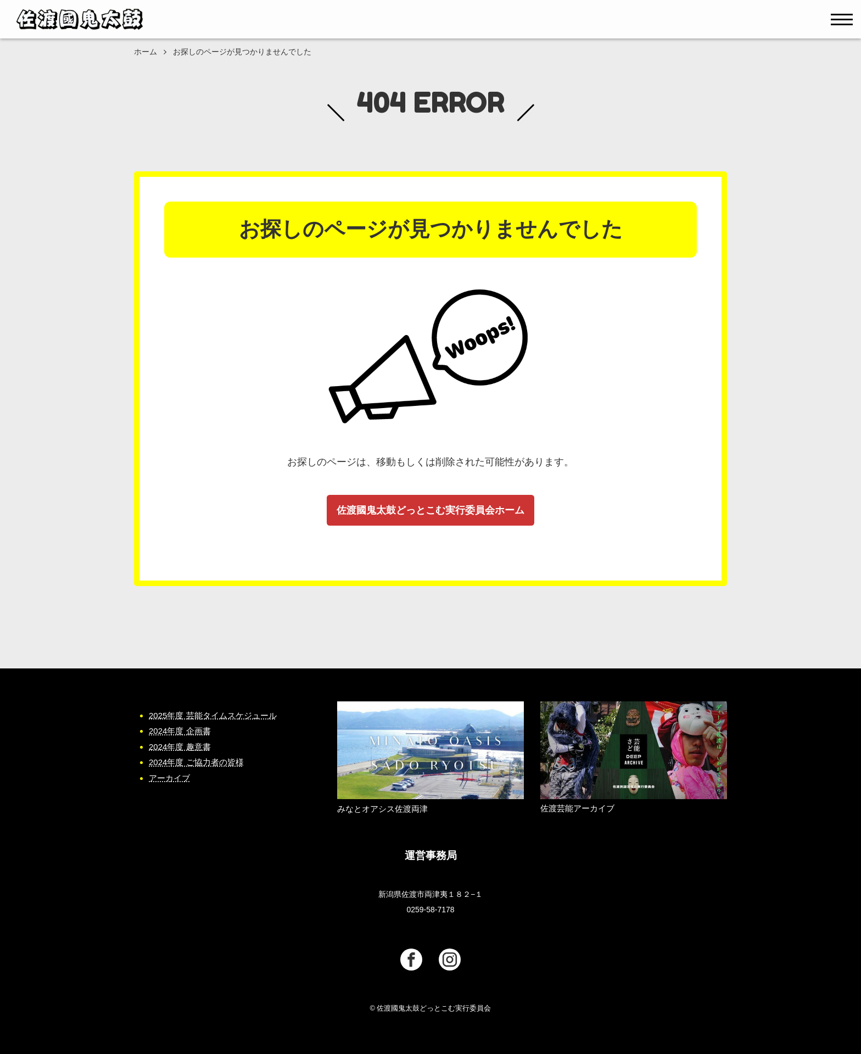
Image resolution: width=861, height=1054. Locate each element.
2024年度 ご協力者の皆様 (196, 762)
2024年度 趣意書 (180, 746)
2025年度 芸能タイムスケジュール (213, 715)
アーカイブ (169, 778)
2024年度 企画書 (180, 730)
